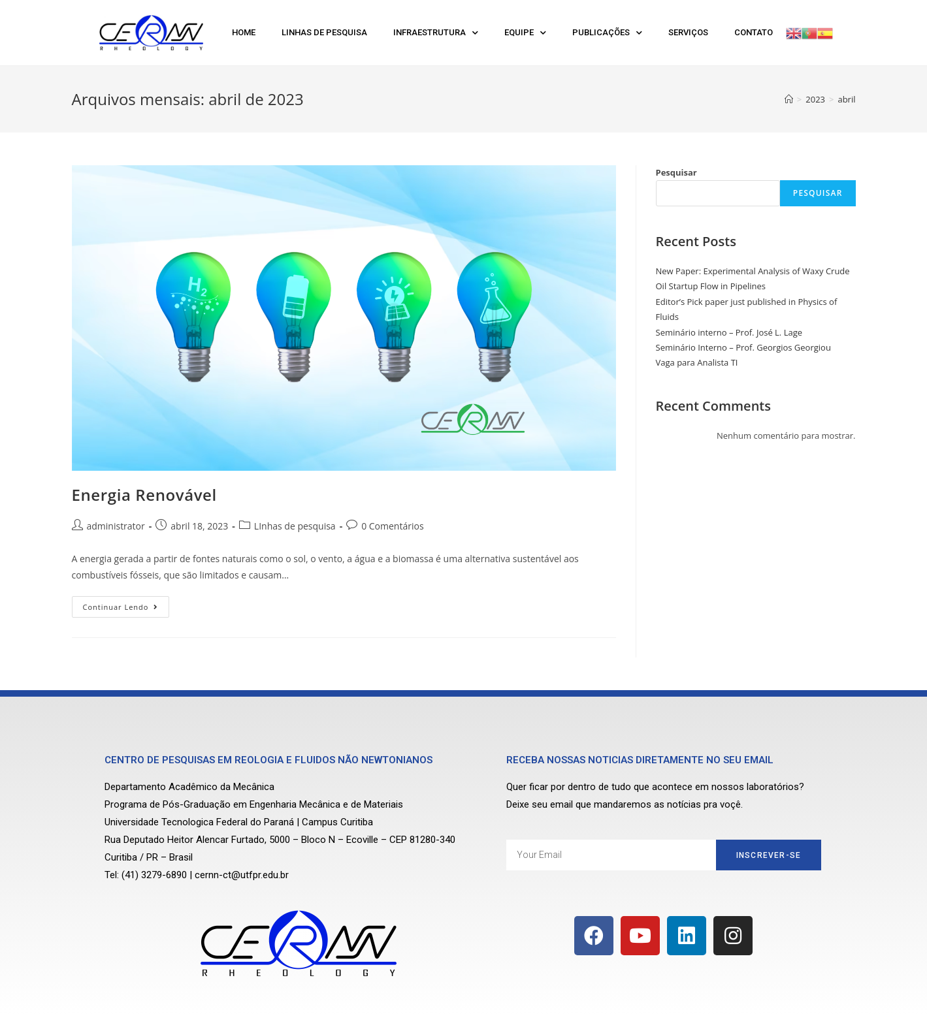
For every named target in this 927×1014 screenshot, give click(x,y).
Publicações (607, 33)
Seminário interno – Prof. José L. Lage (729, 332)
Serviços (688, 32)
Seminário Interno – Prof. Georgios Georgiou (743, 347)
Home (243, 32)
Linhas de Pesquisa (324, 32)
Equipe (525, 33)
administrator (116, 526)
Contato (753, 32)
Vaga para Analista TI (697, 362)
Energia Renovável (144, 494)
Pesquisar (676, 172)
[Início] (789, 99)
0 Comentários (392, 526)
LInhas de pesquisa (295, 526)
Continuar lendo (126, 604)
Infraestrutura (435, 33)
